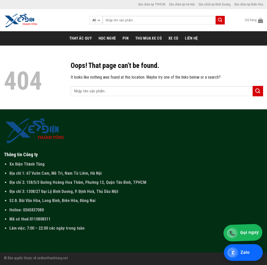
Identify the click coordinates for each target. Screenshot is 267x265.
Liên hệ (191, 38)
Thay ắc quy (80, 38)
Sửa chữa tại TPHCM (151, 4)
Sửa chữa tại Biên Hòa (248, 4)
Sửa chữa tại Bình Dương (214, 4)
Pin (126, 38)
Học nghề (107, 38)
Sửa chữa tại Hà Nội (182, 4)
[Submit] (220, 20)
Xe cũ (173, 38)
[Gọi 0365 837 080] (243, 232)
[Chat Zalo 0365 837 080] (243, 252)
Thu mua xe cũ (148, 38)
